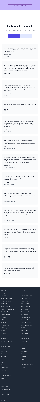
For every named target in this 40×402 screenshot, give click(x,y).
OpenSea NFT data (5, 389)
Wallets (3, 365)
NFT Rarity (3, 333)
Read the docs (26, 36)
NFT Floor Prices (5, 325)
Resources (23, 354)
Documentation (5, 354)
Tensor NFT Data (5, 394)
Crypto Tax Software (6, 375)
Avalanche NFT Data (26, 320)
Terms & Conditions (26, 370)
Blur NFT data (4, 386)
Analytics (3, 378)
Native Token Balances (6, 298)
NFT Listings (4, 328)
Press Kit (23, 362)
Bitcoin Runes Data (26, 312)
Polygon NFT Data (25, 298)
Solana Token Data (25, 306)
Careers (23, 348)
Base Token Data (25, 338)
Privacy (23, 367)
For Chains (3, 295)
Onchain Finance (5, 373)
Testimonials (24, 356)
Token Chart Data (5, 312)
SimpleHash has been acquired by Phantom (20, 4)
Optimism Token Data (26, 325)
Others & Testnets (25, 341)
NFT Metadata (4, 317)
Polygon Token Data (26, 301)
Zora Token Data (25, 333)
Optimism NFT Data (26, 322)
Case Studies (24, 351)
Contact (23, 359)
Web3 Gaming (4, 370)
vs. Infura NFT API (5, 346)
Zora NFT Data (24, 330)
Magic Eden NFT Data (6, 392)
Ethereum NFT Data (26, 293)
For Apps (3, 293)
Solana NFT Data (25, 304)
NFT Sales (3, 322)
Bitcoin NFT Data (25, 309)
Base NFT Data (24, 336)
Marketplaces (4, 367)
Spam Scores (4, 336)
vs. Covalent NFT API (6, 344)
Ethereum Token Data (26, 295)
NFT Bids (3, 330)
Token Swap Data (5, 314)
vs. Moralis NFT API (6, 338)
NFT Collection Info (6, 320)
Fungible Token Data (6, 301)
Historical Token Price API (7, 309)
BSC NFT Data (24, 328)
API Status (3, 356)
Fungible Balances (5, 306)
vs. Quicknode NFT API (6, 341)
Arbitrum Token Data (26, 317)
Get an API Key (14, 36)
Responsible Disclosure (27, 364)
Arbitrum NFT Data (25, 314)
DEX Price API (4, 304)
